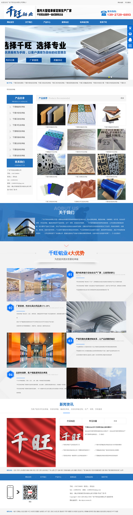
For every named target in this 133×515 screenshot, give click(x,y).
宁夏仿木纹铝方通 (98, 83)
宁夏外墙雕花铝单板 (51, 177)
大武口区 (57, 511)
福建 (68, 470)
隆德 (98, 511)
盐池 (79, 511)
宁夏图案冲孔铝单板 (111, 152)
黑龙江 (80, 470)
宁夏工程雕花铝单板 (81, 177)
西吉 (95, 511)
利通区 (70, 511)
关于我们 (28, 22)
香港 (115, 470)
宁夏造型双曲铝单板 (72, 83)
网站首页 (10, 22)
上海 (21, 470)
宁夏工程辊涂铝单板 (51, 201)
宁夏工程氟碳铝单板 (85, 83)
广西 (84, 470)
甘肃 (102, 470)
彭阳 (104, 511)
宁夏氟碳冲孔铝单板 (51, 152)
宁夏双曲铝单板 (19, 137)
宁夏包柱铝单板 (19, 155)
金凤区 (42, 511)
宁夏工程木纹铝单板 (58, 83)
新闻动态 (65, 22)
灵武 (52, 511)
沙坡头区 (109, 511)
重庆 (24, 470)
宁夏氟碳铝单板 (19, 107)
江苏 (37, 470)
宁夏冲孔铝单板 (19, 125)
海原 (116, 511)
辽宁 (56, 470)
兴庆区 (33, 511)
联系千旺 (103, 22)
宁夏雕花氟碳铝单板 (81, 127)
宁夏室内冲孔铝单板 (81, 152)
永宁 (45, 511)
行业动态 (71, 421)
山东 (71, 470)
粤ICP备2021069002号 (85, 500)
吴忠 (22, 511)
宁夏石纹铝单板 (19, 119)
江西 (40, 470)
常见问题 (93, 421)
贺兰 (49, 511)
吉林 (59, 470)
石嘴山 (19, 511)
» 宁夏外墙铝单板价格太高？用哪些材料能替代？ (76, 450)
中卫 (29, 511)
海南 (87, 470)
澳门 (118, 470)
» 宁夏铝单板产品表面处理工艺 (71, 444)
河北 (33, 470)
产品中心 (46, 22)
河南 (30, 470)
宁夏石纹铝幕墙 (18, 83)
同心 (82, 511)
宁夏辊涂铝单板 (19, 149)
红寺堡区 (75, 511)
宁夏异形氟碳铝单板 (51, 127)
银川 (15, 511)
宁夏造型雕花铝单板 (111, 177)
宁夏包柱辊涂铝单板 (111, 201)
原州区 (91, 511)
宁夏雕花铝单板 (19, 131)
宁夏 (109, 470)
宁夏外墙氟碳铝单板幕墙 (111, 127)
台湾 (121, 470)
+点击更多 (116, 233)
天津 (18, 470)
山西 (52, 470)
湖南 (27, 470)
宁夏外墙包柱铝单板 (30, 83)
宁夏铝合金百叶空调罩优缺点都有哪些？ (98, 427)
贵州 (93, 470)
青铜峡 (86, 511)
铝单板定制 (84, 22)
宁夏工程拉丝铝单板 (44, 83)
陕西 (99, 470)
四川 (90, 470)
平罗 (65, 511)
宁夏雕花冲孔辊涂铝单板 (81, 201)
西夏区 (37, 511)
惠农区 (62, 511)
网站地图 (120, 2)
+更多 (122, 98)
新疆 (112, 470)
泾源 (101, 511)
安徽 (65, 470)
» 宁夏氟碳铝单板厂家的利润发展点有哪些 (107, 450)
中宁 (113, 511)
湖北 (46, 470)
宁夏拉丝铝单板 (19, 143)
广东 (49, 470)
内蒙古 (75, 470)
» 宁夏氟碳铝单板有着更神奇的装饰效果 (106, 455)
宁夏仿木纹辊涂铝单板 (112, 83)
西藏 (96, 470)
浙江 (62, 470)
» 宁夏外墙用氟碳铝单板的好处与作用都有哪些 (108, 444)
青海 (106, 470)
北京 (15, 470)
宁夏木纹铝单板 (19, 113)
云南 (43, 470)
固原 (25, 511)
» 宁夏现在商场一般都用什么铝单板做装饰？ (75, 455)
